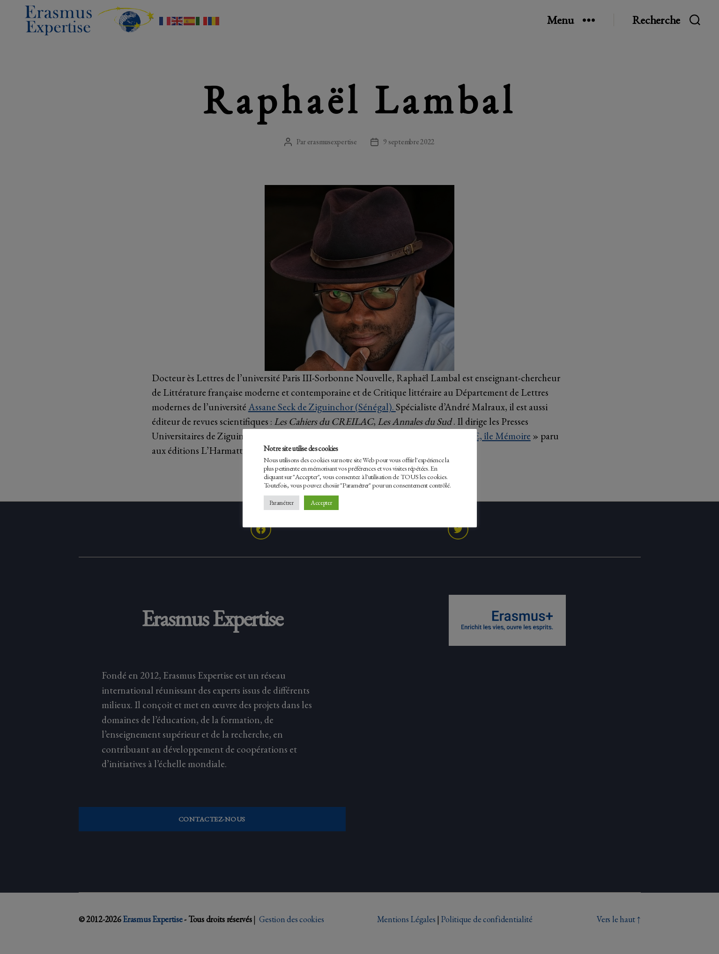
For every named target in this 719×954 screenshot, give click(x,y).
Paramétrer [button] (281, 503)
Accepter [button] (321, 502)
